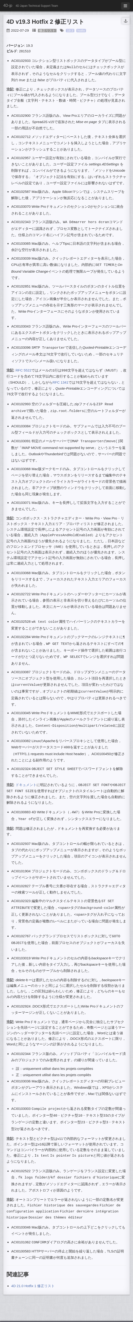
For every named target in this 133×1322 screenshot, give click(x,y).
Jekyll (47, 1316)
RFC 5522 (23, 368)
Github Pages (65, 1316)
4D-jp (7, 5)
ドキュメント (26, 775)
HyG (109, 1316)
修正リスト (47, 30)
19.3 (70, 30)
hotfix (81, 30)
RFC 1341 (60, 379)
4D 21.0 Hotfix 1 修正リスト (33, 1269)
